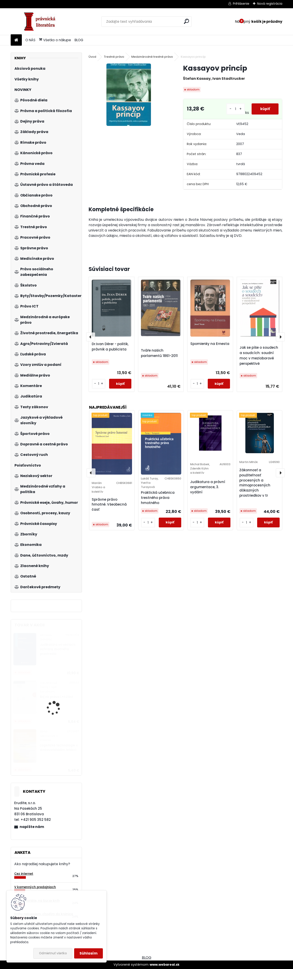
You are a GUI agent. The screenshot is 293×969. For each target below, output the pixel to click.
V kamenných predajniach (35, 887)
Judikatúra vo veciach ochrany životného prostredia (57, 649)
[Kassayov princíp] (128, 95)
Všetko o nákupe (55, 40)
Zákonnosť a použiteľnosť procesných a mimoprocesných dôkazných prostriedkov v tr (254, 483)
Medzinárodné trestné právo (152, 57)
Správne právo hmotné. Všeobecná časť (109, 504)
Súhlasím (88, 953)
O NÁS (30, 40)
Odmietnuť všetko (53, 953)
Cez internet (23, 874)
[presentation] (90, 336)
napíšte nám (32, 826)
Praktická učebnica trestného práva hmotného (158, 497)
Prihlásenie (241, 3)
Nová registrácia (269, 3)
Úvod (92, 57)
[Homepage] (16, 40)
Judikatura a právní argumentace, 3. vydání (207, 486)
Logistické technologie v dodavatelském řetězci (59, 747)
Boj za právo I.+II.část (56, 697)
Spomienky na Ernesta (209, 343)
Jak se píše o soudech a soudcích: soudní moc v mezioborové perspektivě (259, 355)
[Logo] (41, 21)
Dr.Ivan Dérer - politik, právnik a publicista (110, 347)
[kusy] (235, 109)
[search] (186, 21)
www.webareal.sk (164, 964)
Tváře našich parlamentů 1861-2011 (159, 353)
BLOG (79, 40)
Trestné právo (114, 57)
